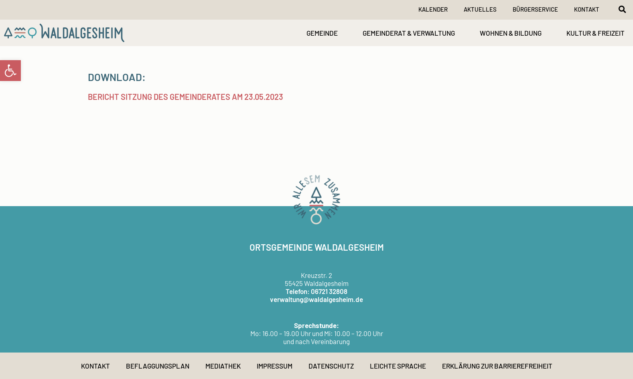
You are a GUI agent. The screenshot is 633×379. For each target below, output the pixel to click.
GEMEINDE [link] (322, 33)
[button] (622, 9)
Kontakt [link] (586, 9)
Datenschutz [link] (331, 366)
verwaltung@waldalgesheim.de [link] (316, 299)
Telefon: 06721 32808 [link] (316, 291)
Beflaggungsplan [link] (157, 366)
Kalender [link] (433, 9)
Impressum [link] (274, 366)
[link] (10, 70)
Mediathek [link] (223, 366)
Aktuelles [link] (480, 9)
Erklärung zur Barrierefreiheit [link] (497, 366)
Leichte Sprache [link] (398, 366)
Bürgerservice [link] (535, 9)
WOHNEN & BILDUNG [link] (511, 33)
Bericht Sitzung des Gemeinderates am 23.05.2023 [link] (185, 96)
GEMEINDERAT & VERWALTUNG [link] (409, 33)
